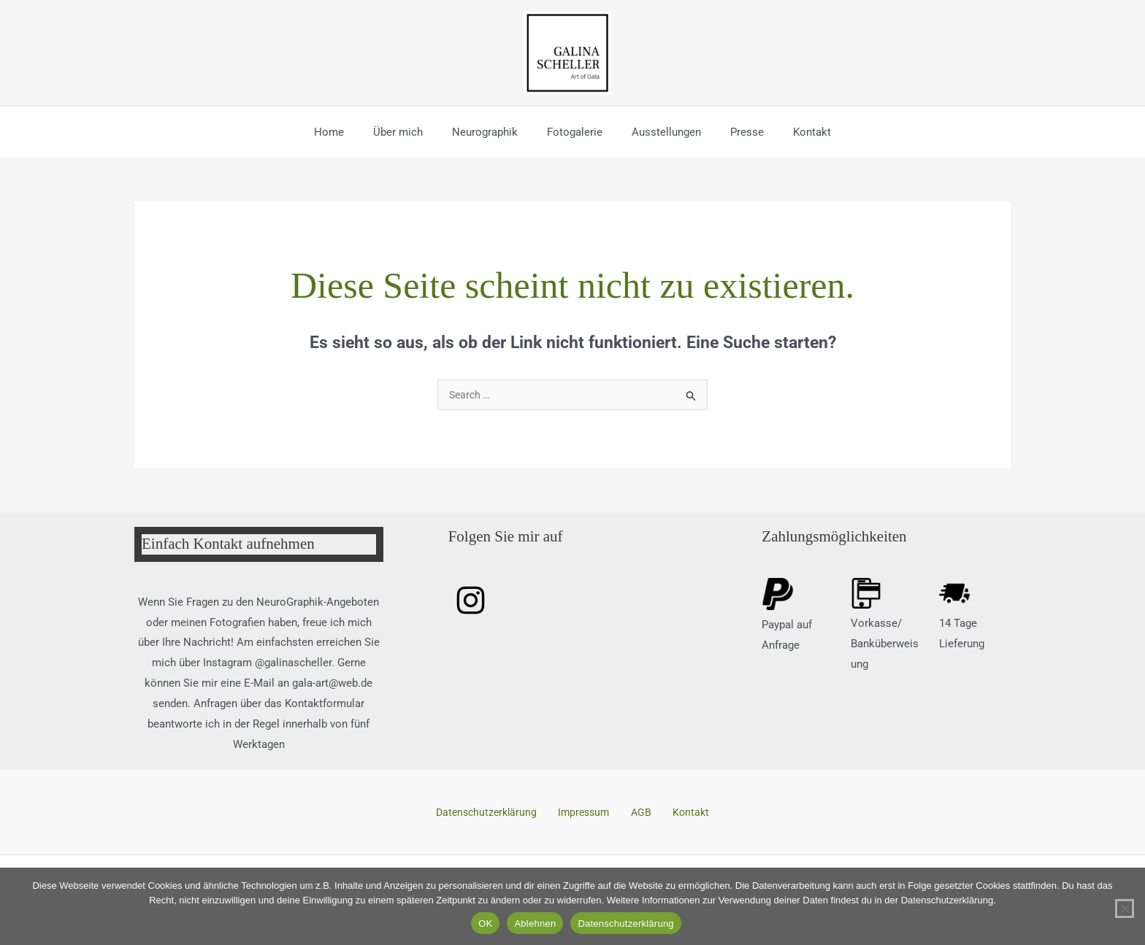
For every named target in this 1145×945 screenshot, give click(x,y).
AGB (639, 813)
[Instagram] (470, 601)
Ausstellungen (659, 132)
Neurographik (492, 132)
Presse (732, 132)
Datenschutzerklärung (499, 813)
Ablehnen (535, 923)
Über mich (412, 132)
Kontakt (790, 132)
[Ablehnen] (1124, 908)
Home (351, 132)
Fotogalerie (574, 132)
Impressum (590, 813)
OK (485, 923)
